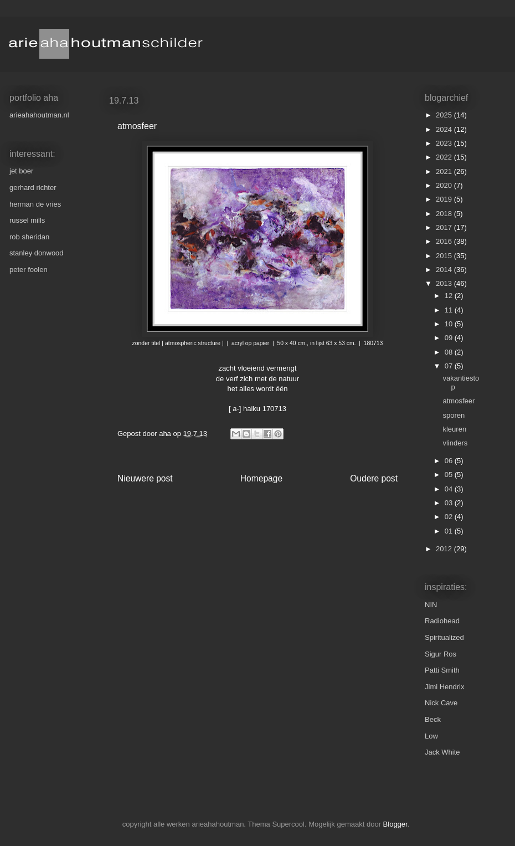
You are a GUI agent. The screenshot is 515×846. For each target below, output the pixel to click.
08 (450, 352)
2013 (445, 283)
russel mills (27, 220)
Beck (433, 719)
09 (450, 338)
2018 (445, 213)
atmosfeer (458, 401)
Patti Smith (442, 670)
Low (431, 736)
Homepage (261, 478)
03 (450, 503)
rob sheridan (29, 237)
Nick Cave (441, 703)
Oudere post (374, 478)
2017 (445, 227)
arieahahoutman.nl (39, 115)
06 (450, 461)
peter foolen (28, 269)
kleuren (454, 429)
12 (450, 295)
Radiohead (442, 621)
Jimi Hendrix (445, 687)
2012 (445, 549)
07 (450, 366)
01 (450, 531)
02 (450, 516)
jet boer (21, 171)
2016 (445, 241)
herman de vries (35, 204)
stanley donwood (36, 253)
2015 (445, 256)
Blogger (395, 824)
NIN (431, 605)
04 (450, 489)
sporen (453, 415)
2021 (445, 171)
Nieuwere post (145, 478)
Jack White (442, 752)
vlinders (454, 443)
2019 (445, 199)
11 (450, 310)
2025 (445, 115)
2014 (445, 269)
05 (450, 474)
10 (450, 324)
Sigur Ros (440, 654)
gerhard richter (32, 187)
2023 (445, 143)
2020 (445, 185)
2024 (445, 129)
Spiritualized (444, 637)
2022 (445, 157)
